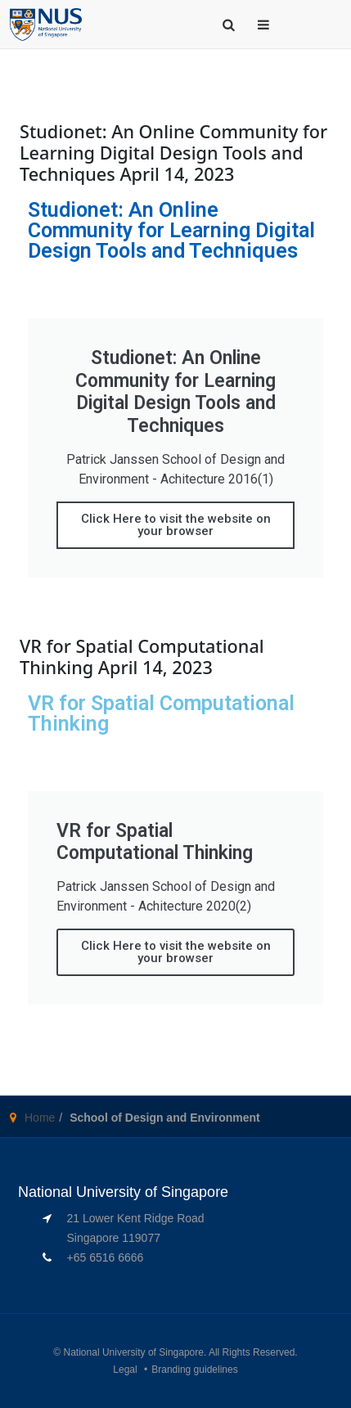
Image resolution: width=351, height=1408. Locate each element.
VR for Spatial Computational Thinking (161, 713)
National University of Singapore (134, 1352)
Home (40, 1117)
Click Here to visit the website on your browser (176, 524)
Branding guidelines (194, 1369)
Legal (125, 1369)
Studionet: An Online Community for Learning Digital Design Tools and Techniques (171, 230)
